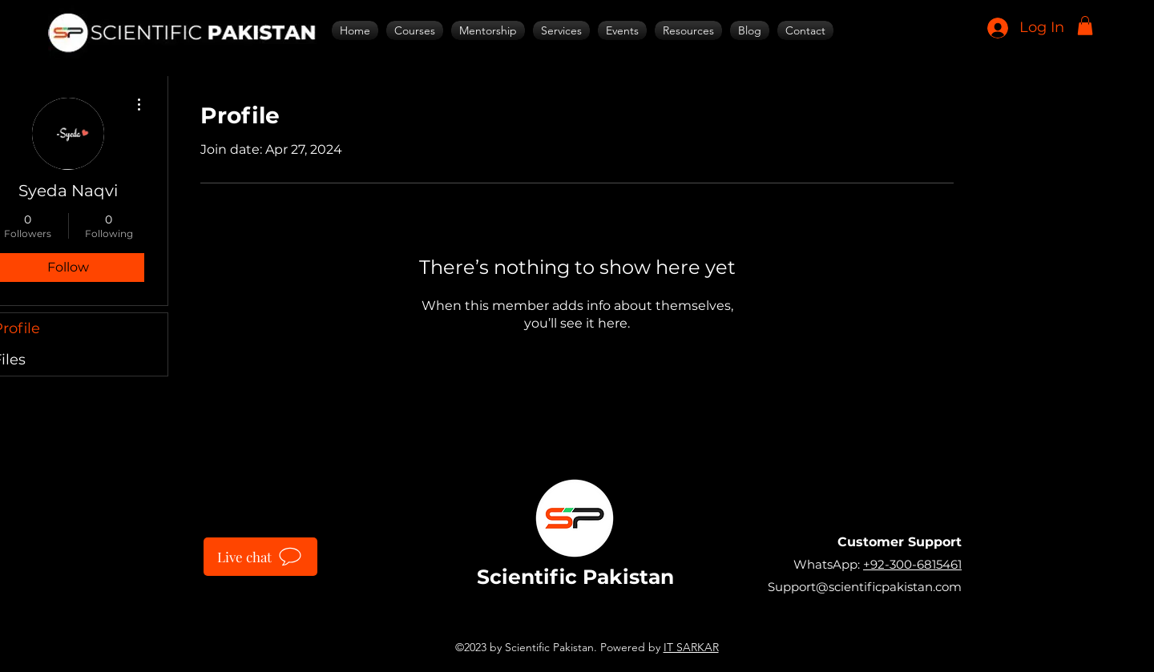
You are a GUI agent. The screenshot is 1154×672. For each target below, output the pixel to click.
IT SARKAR (691, 647)
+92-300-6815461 (912, 564)
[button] (1085, 25)
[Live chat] (260, 556)
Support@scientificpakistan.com (865, 586)
